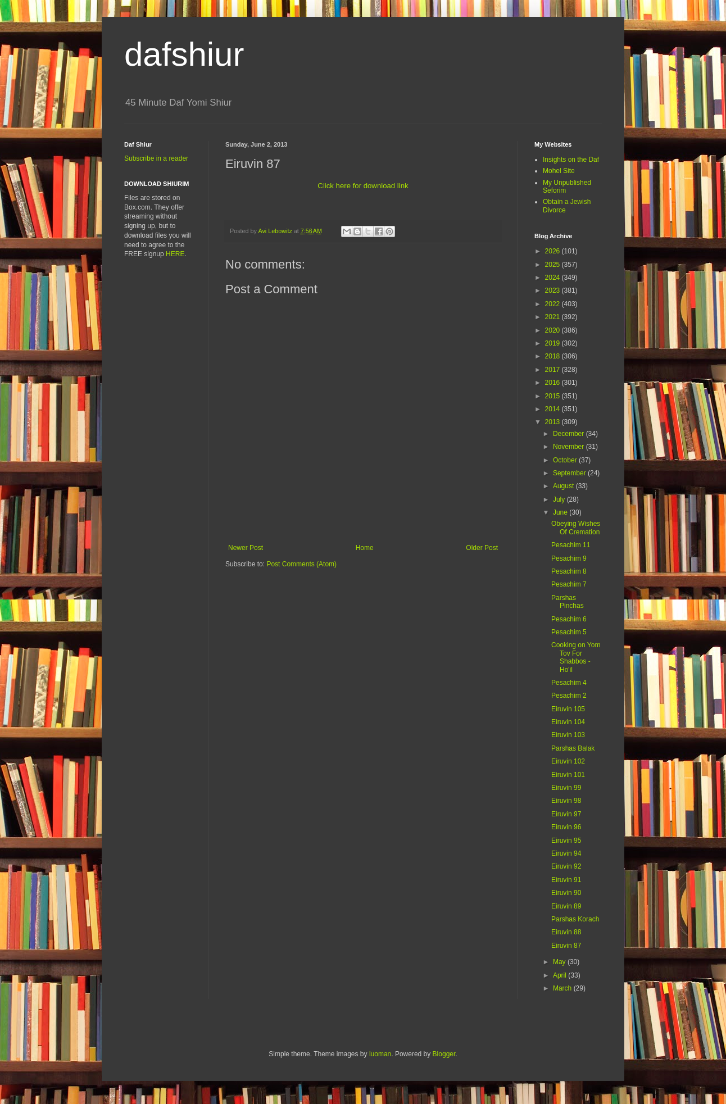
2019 (553, 343)
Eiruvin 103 (568, 735)
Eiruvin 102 (568, 761)
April (560, 975)
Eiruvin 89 (566, 906)
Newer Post (245, 548)
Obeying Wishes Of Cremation (575, 527)
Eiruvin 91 (566, 880)
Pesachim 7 (569, 584)
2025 (553, 265)
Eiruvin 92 (566, 866)
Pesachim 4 (569, 683)
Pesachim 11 (570, 545)
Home (365, 548)
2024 (553, 277)
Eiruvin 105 (568, 709)
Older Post (482, 548)
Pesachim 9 (569, 558)
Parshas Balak (573, 748)
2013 (553, 422)
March (563, 988)
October (566, 460)
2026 (553, 251)
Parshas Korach (575, 919)
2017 (553, 370)
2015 (553, 396)
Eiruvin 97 (566, 814)
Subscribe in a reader (156, 158)
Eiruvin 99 (566, 788)
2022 (553, 304)
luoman (380, 1054)
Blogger (444, 1054)
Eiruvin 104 (568, 722)
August (564, 486)
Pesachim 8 (569, 571)
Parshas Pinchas (567, 602)
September (570, 473)
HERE (175, 254)
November (569, 447)
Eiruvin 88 (566, 932)
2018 (553, 356)
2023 (553, 290)
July (560, 499)
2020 (553, 330)
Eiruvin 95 (566, 840)
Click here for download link (362, 185)
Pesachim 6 (569, 619)
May (560, 962)
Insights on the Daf (571, 159)
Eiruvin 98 (566, 801)
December (569, 434)
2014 (553, 409)
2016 (553, 383)
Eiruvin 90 (566, 893)
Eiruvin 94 (566, 853)
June (561, 512)
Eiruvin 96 (566, 827)
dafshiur (184, 54)
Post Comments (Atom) (301, 564)
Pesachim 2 (569, 695)
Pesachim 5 (569, 632)
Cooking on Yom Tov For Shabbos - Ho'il (575, 657)
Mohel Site (559, 171)
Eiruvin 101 (568, 775)
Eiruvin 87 (566, 945)
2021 (553, 317)
